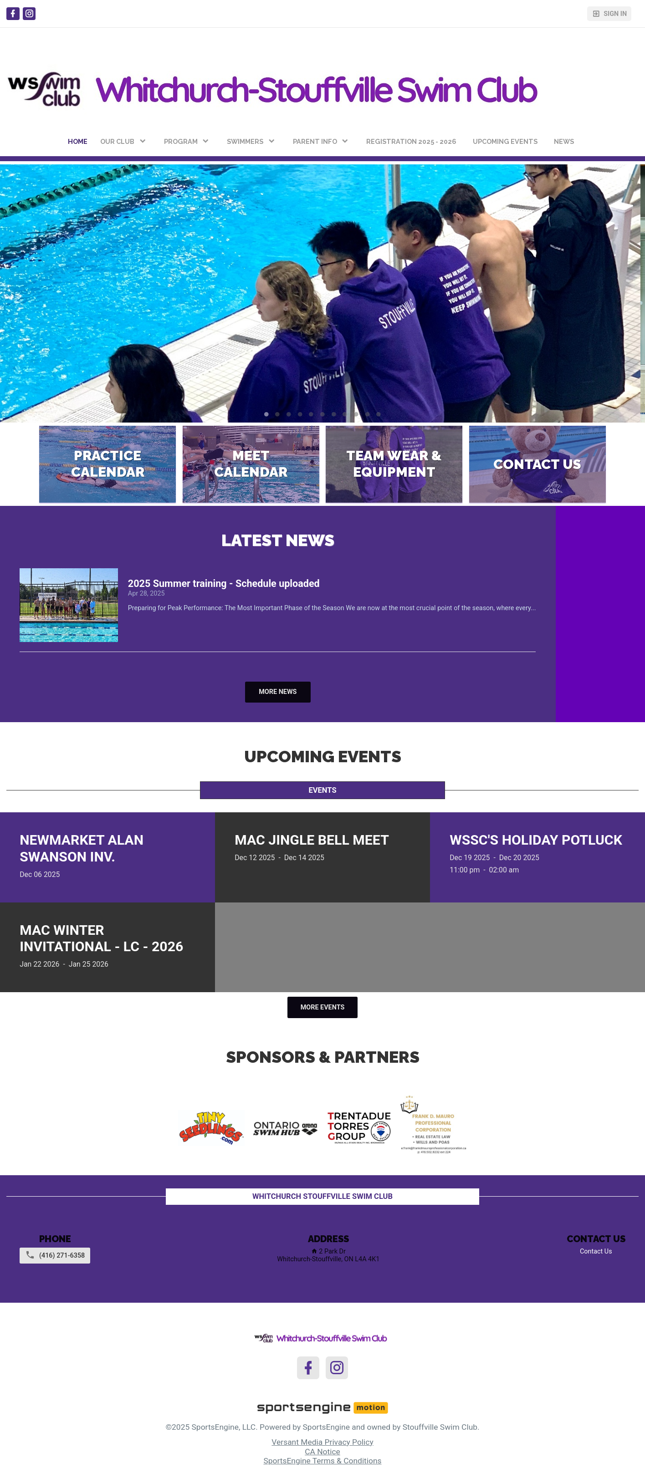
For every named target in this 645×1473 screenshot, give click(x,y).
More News (278, 692)
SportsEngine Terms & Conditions (322, 1460)
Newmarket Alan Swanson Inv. (81, 848)
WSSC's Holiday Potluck (536, 840)
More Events (323, 1007)
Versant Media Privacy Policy (322, 1442)
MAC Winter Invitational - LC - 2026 (101, 938)
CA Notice (322, 1451)
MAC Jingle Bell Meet (312, 840)
